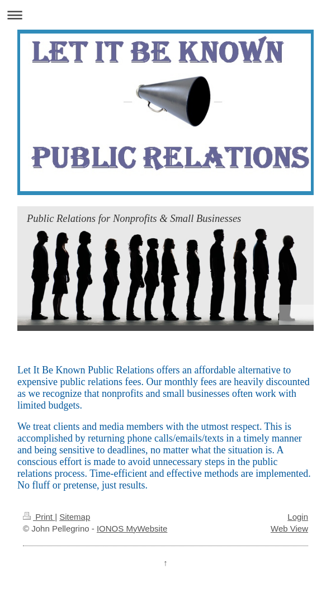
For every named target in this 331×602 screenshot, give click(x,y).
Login (297, 517)
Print (39, 517)
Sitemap (74, 517)
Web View (289, 528)
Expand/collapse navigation (165, 15)
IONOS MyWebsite (132, 528)
